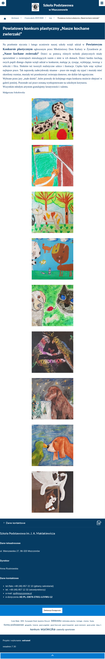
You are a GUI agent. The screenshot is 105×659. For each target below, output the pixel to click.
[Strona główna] (5, 18)
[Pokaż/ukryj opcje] (3, 3)
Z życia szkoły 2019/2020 (35, 18)
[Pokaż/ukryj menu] (101, 3)
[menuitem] (52, 610)
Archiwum (16, 18)
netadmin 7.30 (9, 647)
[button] (52, 139)
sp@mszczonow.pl (22, 593)
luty (52, 18)
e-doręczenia (12, 597)
